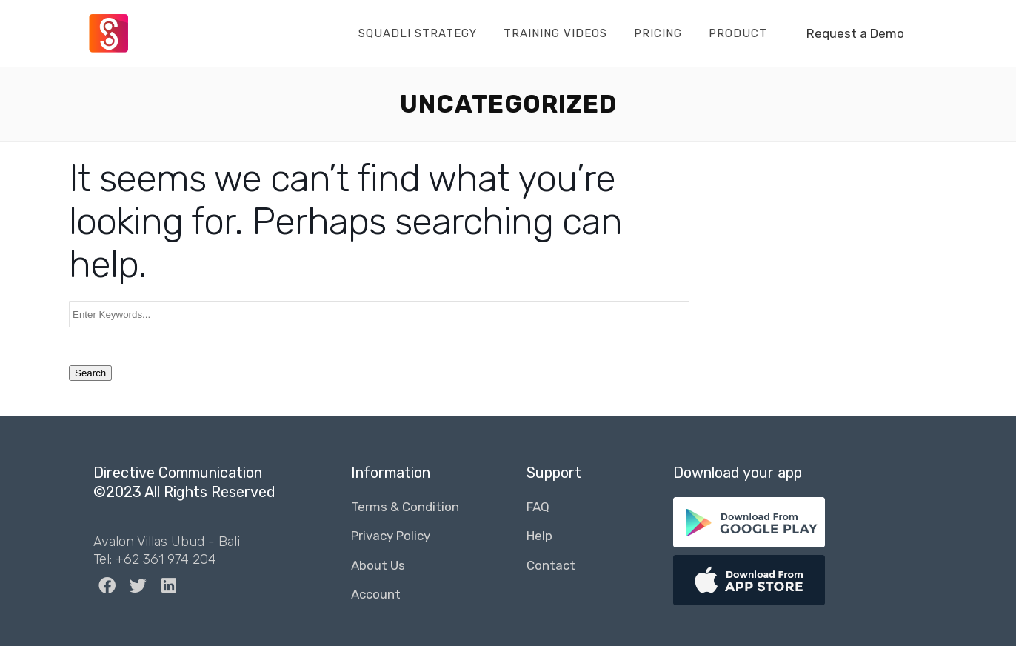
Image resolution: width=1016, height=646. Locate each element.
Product (738, 33)
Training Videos (555, 33)
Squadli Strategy (417, 33)
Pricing (658, 33)
